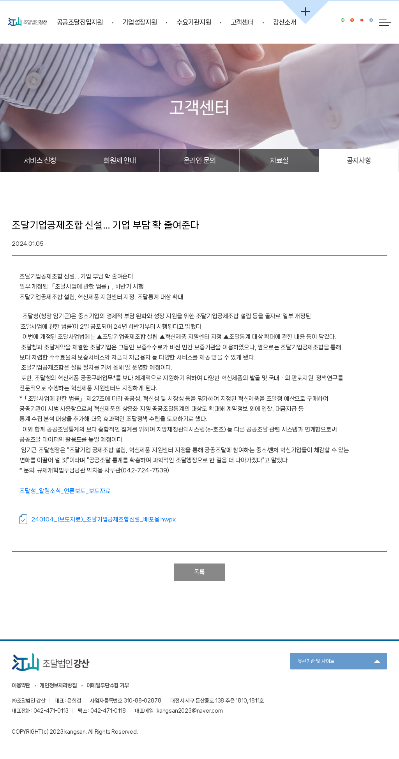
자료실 (279, 160)
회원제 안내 (120, 160)
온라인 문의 (200, 160)
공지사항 (359, 160)
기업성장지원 (139, 22)
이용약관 (21, 685)
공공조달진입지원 (80, 22)
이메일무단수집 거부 (108, 685)
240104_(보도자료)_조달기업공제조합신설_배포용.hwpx (103, 519)
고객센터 (242, 22)
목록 (199, 572)
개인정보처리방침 (58, 685)
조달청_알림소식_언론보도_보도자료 (64, 491)
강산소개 (284, 22)
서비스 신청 (40, 160)
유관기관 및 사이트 (316, 661)
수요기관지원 (194, 22)
